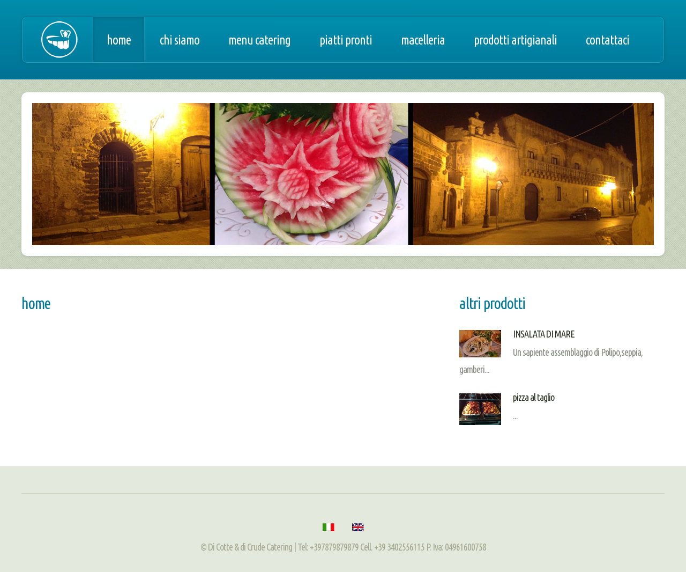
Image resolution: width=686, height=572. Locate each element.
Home (119, 40)
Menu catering (259, 40)
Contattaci (607, 40)
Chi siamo (179, 40)
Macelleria (423, 40)
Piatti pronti (345, 40)
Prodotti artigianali (515, 40)
